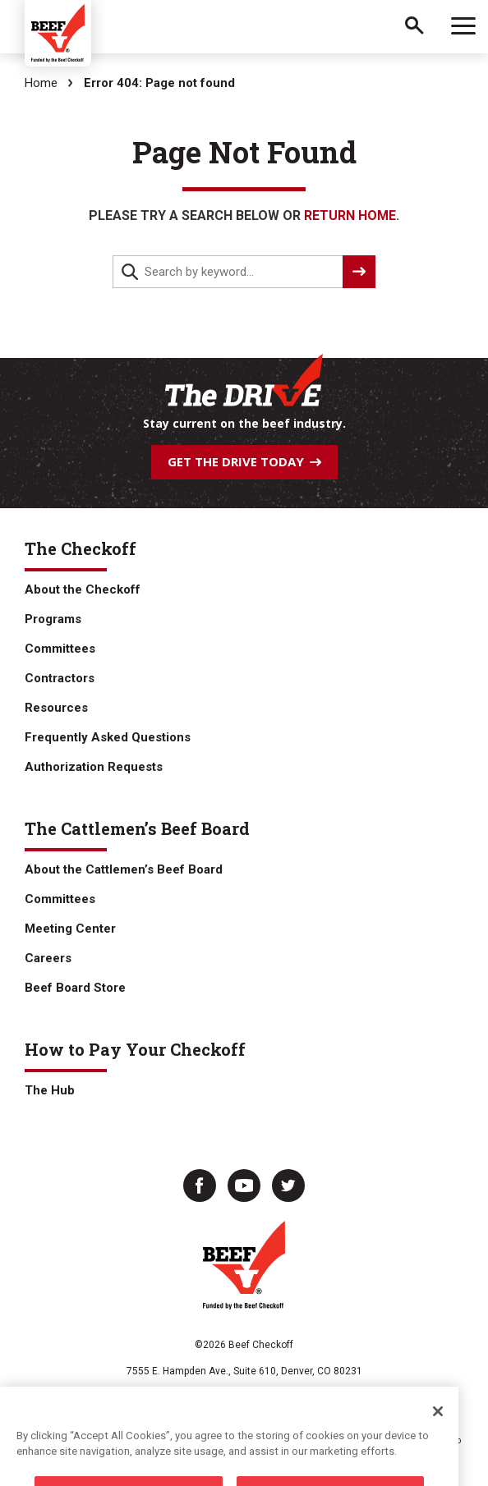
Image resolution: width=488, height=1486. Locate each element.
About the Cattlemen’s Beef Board (124, 869)
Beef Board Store (75, 987)
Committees (60, 648)
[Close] (438, 1438)
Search (414, 26)
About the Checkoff (82, 589)
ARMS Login (415, 1402)
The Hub (50, 1090)
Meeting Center (70, 928)
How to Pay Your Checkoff (135, 1049)
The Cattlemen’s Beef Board (137, 828)
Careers (48, 958)
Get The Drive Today (244, 461)
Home (41, 83)
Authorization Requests (94, 766)
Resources (56, 707)
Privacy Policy (78, 1402)
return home (350, 215)
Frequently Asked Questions (108, 737)
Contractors (59, 678)
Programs (53, 619)
